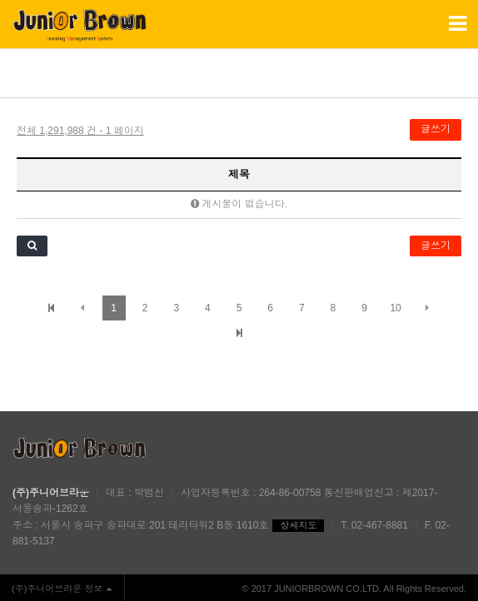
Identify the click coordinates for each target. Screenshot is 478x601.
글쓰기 (436, 129)
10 (395, 308)
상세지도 (298, 525)
